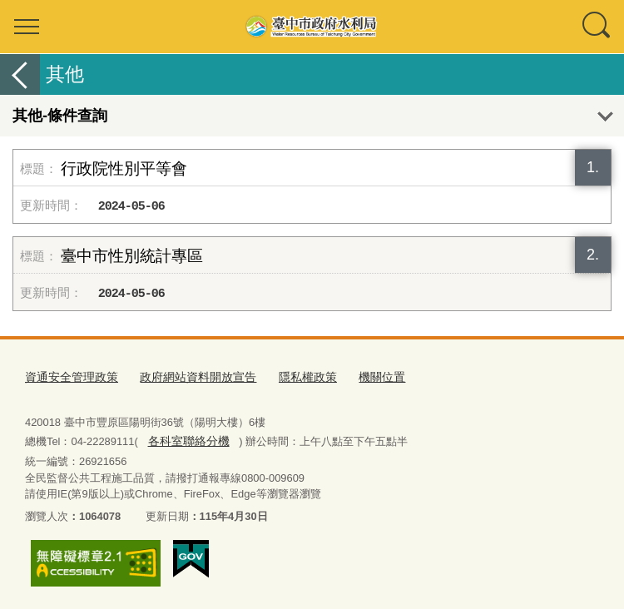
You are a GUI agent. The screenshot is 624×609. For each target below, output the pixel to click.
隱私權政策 (291, 377)
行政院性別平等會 (124, 168)
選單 (26, 26)
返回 (20, 74)
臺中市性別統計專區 (132, 256)
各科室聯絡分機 (185, 439)
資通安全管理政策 (68, 377)
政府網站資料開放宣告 (187, 377)
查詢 (597, 26)
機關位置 (361, 377)
